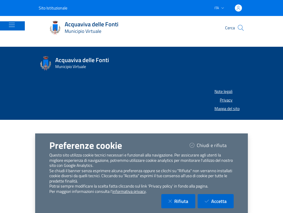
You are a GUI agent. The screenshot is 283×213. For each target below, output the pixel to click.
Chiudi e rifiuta (212, 145)
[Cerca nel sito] (240, 27)
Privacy (226, 100)
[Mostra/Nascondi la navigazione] (11, 24)
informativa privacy (129, 191)
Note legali (223, 91)
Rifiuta (181, 201)
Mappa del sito (227, 108)
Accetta (219, 201)
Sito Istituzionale (53, 8)
